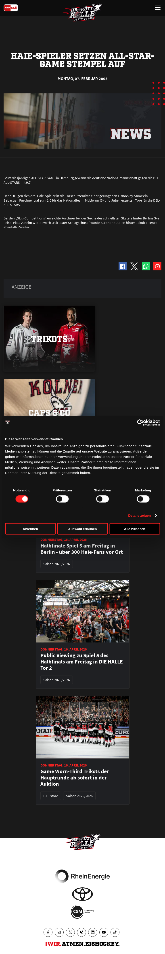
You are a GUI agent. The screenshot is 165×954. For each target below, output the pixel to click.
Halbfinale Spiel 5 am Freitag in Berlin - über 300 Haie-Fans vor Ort (81, 549)
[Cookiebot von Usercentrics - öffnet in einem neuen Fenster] (140, 422)
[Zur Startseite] (83, 12)
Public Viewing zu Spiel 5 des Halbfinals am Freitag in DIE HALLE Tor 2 (81, 661)
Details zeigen (139, 515)
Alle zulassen (134, 529)
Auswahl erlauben (82, 529)
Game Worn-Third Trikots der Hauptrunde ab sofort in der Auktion (74, 777)
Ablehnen (30, 529)
